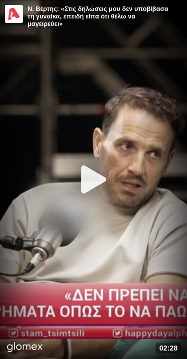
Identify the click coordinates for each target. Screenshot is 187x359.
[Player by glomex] (24, 348)
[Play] (94, 179)
